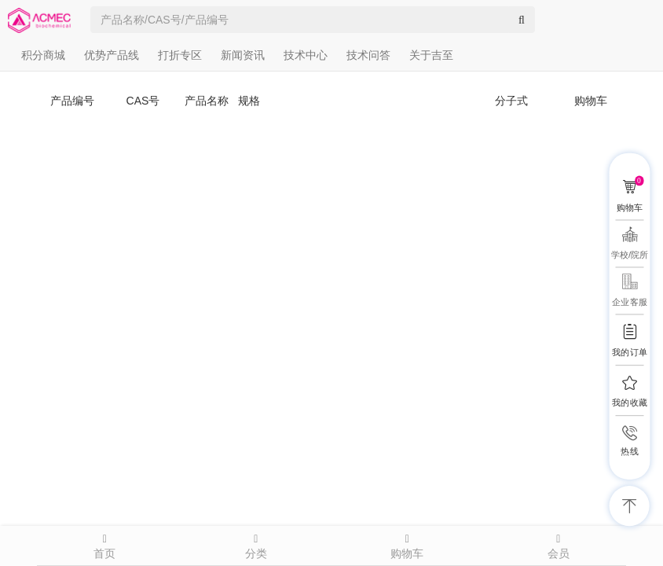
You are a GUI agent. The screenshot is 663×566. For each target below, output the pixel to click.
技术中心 (306, 55)
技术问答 (368, 55)
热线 (629, 452)
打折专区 (180, 55)
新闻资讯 (243, 55)
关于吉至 (431, 55)
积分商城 (43, 55)
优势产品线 (111, 55)
